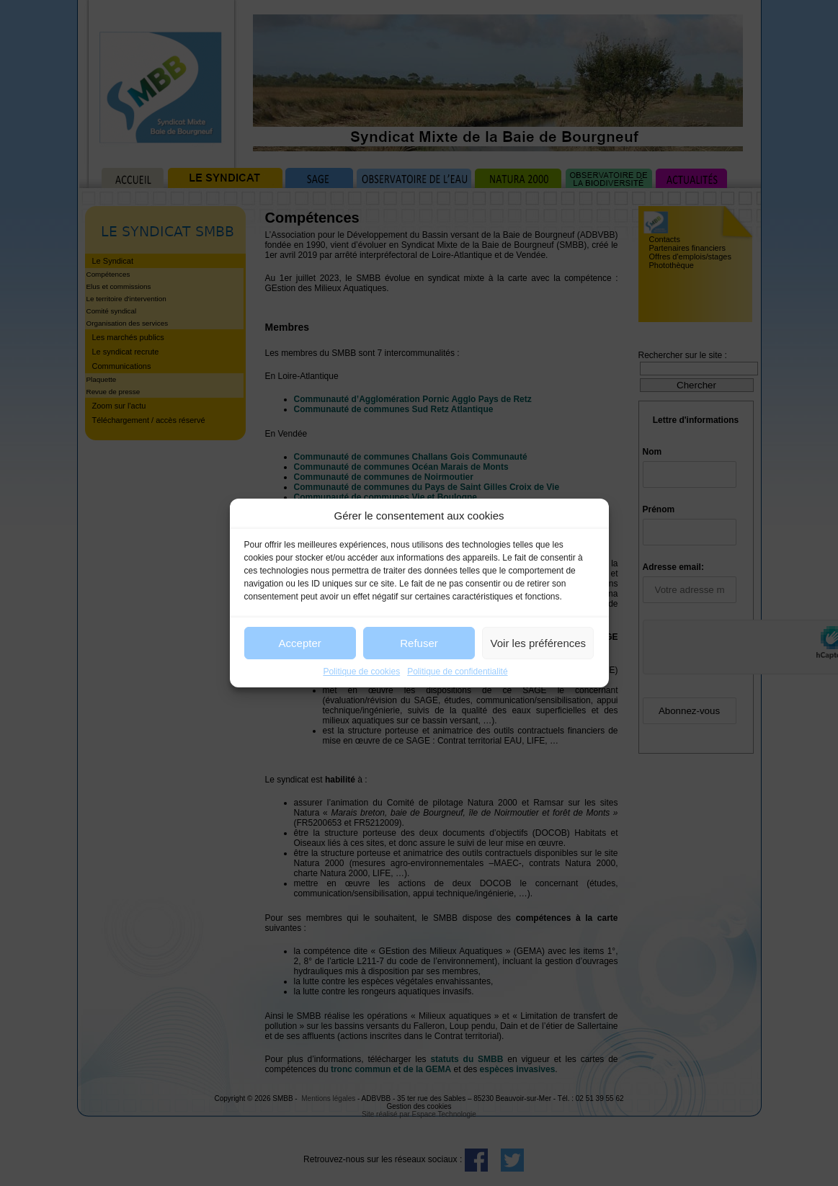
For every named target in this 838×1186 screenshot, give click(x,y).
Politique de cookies (361, 671)
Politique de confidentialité (457, 671)
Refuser (419, 643)
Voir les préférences (539, 643)
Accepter (300, 643)
